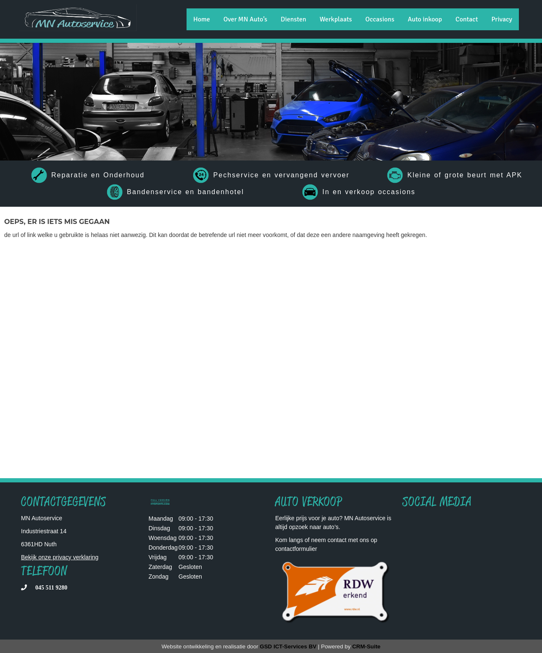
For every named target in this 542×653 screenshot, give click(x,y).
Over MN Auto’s (245, 19)
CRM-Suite (366, 646)
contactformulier (296, 548)
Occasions (379, 19)
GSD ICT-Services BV (288, 646)
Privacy (502, 19)
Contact (466, 19)
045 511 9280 (51, 587)
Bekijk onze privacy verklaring (59, 557)
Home (201, 19)
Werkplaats (336, 19)
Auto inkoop (425, 19)
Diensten (293, 19)
